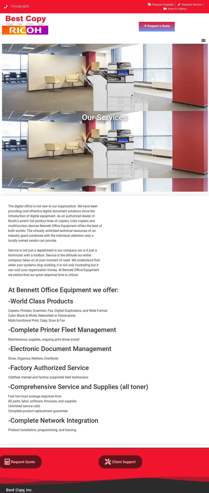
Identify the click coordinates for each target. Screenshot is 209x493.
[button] (203, 40)
